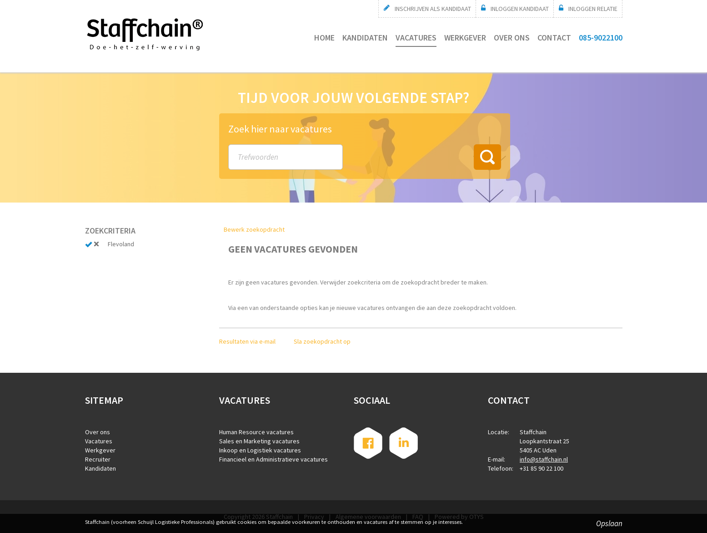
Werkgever (465, 37)
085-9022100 (600, 37)
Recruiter (97, 459)
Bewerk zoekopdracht (254, 229)
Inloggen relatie (592, 9)
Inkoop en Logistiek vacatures (260, 450)
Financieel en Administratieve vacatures (273, 459)
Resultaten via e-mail (247, 341)
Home (324, 37)
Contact (554, 37)
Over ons (512, 37)
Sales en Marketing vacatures (259, 441)
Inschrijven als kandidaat (433, 9)
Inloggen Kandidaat (520, 9)
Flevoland (121, 244)
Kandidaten (365, 37)
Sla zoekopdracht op (322, 341)
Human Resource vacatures (256, 432)
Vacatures (416, 37)
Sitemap (104, 400)
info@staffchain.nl (544, 459)
